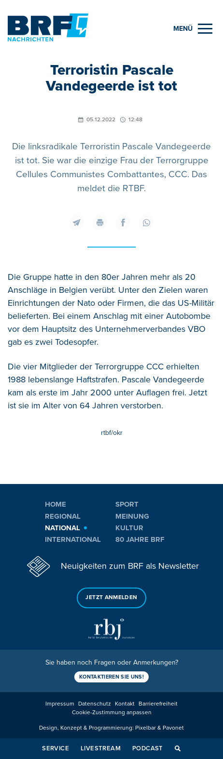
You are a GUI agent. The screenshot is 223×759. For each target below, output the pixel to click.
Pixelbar (145, 728)
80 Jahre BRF (140, 539)
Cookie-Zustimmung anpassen (112, 712)
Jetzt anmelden (111, 597)
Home (55, 504)
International (73, 539)
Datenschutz (94, 703)
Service (55, 748)
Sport (127, 504)
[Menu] (192, 28)
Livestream (101, 748)
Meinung (132, 516)
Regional (63, 516)
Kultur (129, 527)
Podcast (147, 748)
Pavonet (173, 728)
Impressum (59, 703)
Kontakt (125, 703)
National (62, 527)
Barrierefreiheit (158, 703)
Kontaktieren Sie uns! (111, 677)
